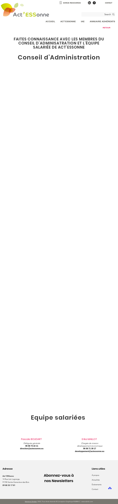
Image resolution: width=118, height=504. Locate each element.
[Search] (98, 14)
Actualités (96, 480)
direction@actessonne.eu (31, 449)
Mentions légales (31, 501)
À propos (95, 475)
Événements (96, 484)
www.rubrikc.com (87, 501)
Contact (95, 489)
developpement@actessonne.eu (89, 451)
